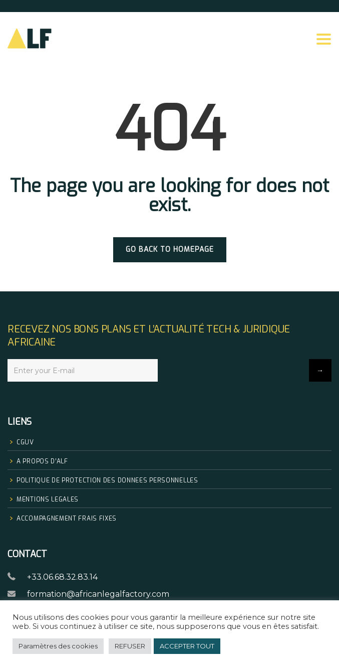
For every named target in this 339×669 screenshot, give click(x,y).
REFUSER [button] (130, 646)
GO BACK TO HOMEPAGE (170, 249)
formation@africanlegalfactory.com (98, 594)
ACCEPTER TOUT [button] (187, 646)
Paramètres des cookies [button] (58, 646)
